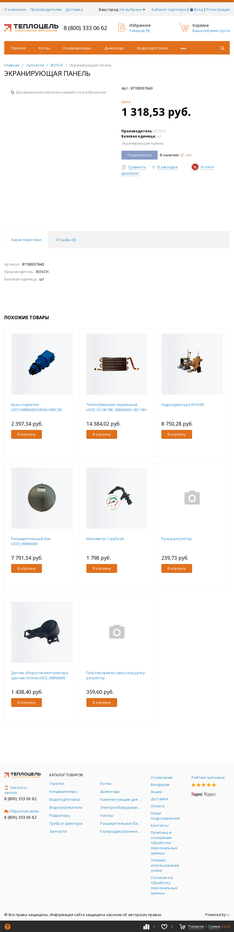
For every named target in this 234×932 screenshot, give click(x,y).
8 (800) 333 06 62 (85, 28)
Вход (198, 9)
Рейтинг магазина (208, 777)
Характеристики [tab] (26, 239)
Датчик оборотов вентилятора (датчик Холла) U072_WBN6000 (39, 675)
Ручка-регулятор (176, 538)
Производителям (46, 9)
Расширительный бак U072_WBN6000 (31, 541)
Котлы (44, 47)
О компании (15, 9)
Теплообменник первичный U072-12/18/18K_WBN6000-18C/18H (116, 407)
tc (228, 914)
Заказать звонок (15, 790)
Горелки (18, 47)
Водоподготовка (152, 47)
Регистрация (218, 9)
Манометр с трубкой (105, 538)
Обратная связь (21, 811)
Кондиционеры (77, 47)
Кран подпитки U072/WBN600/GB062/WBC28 (36, 407)
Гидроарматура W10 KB (182, 404)
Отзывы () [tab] (66, 239)
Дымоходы (114, 47)
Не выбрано (132, 9)
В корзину (26, 434)
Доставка (74, 9)
